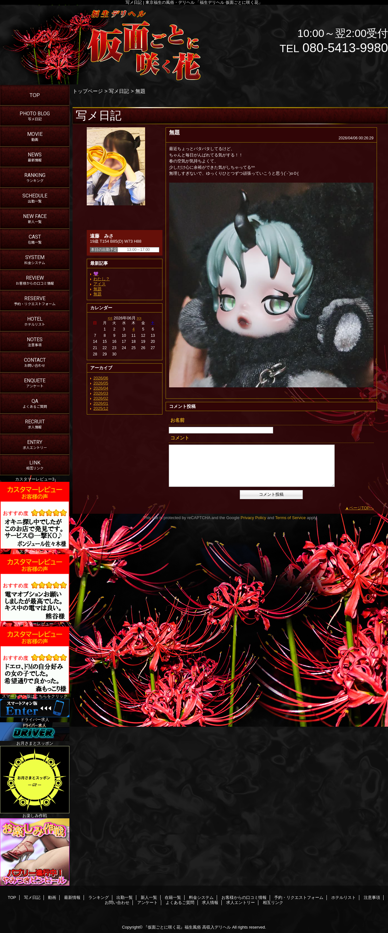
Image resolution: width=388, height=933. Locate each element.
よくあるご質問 (180, 902)
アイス (99, 284)
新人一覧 (149, 897)
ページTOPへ (361, 508)
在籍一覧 (173, 897)
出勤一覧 (124, 897)
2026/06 (100, 378)
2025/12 (100, 408)
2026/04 (100, 388)
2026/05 (100, 383)
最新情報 (72, 897)
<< (110, 318)
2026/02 (100, 398)
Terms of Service (290, 517)
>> (139, 318)
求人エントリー (240, 902)
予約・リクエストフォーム (298, 897)
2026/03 (100, 393)
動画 (52, 897)
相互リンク (273, 902)
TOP (35, 95)
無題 (97, 289)
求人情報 (210, 902)
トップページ (88, 91)
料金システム (201, 897)
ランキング (98, 897)
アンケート (147, 902)
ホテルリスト (343, 897)
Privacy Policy (253, 517)
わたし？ (101, 278)
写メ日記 (119, 91)
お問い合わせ (117, 902)
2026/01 (100, 403)
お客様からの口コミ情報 (244, 897)
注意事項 (372, 897)
